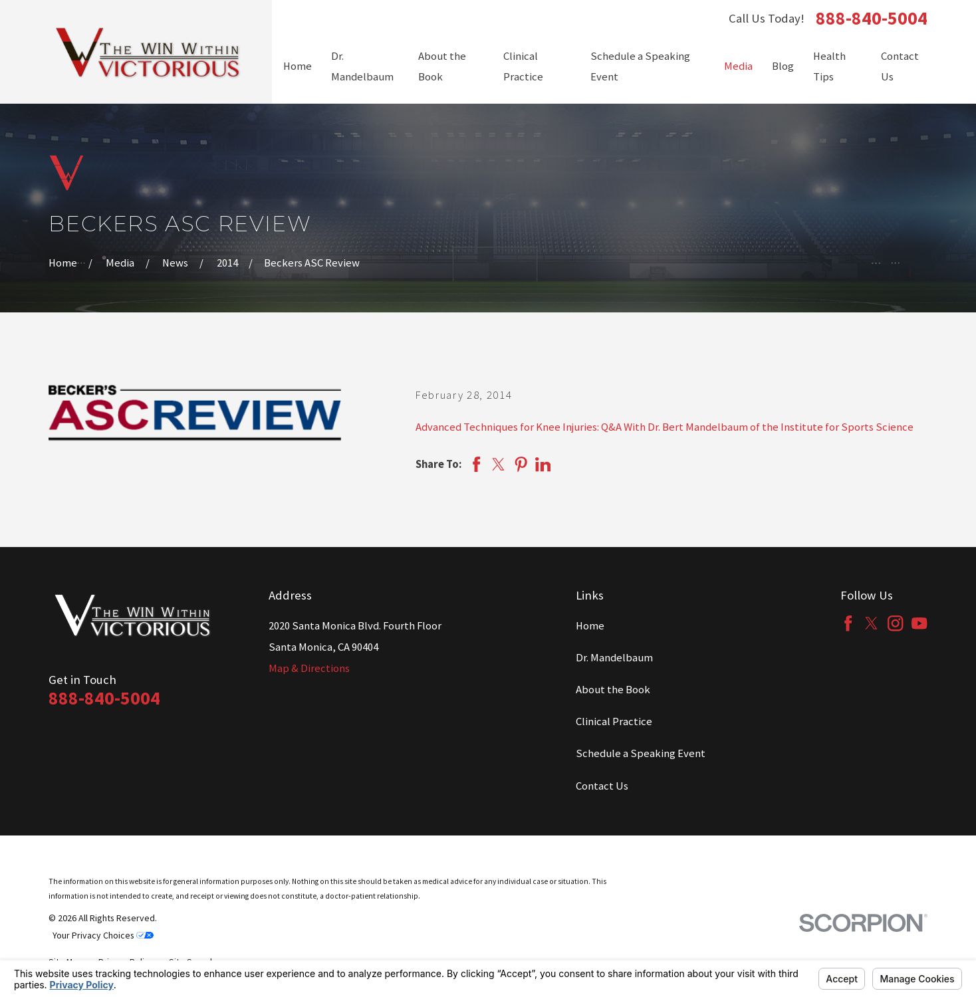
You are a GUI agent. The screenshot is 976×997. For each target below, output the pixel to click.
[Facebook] (848, 623)
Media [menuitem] (738, 66)
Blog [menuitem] (783, 66)
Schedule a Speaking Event (640, 753)
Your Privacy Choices (103, 935)
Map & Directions (309, 668)
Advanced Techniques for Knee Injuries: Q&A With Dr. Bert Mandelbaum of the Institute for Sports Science (665, 427)
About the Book (613, 690)
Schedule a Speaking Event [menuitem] (640, 66)
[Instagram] (895, 623)
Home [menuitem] (297, 66)
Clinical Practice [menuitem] (523, 66)
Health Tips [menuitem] (829, 66)
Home (590, 626)
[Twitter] (871, 623)
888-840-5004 (871, 18)
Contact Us (602, 786)
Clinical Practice (614, 721)
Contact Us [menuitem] (900, 66)
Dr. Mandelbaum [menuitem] (362, 66)
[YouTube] (919, 623)
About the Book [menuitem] (442, 66)
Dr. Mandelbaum (614, 658)
